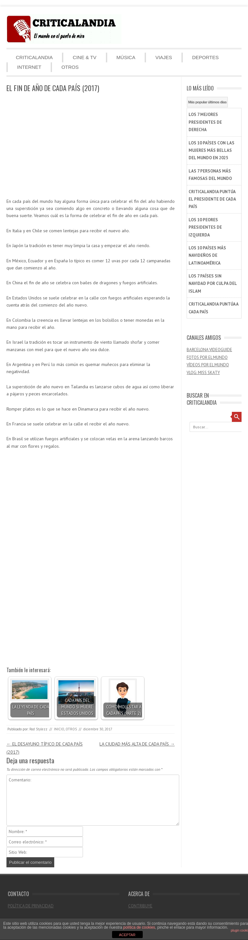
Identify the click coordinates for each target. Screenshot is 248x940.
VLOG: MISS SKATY (203, 372)
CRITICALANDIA (34, 57)
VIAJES (163, 57)
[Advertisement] (90, 145)
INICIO (59, 729)
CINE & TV (84, 57)
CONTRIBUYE (140, 906)
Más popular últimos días (207, 102)
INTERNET (29, 67)
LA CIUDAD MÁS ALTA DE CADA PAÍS (137, 744)
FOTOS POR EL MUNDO (207, 357)
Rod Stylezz (38, 729)
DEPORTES (205, 57)
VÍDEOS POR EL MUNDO (208, 365)
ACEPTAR (127, 935)
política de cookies (139, 927)
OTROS (69, 67)
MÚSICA (126, 57)
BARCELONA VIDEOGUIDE (209, 349)
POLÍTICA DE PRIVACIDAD (31, 906)
